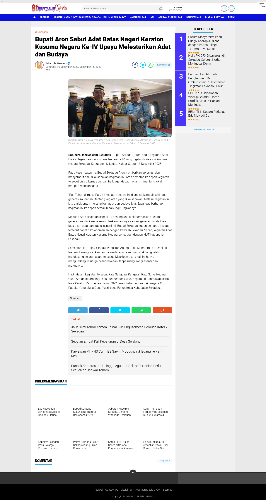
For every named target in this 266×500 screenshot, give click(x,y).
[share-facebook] (135, 65)
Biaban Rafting (214, 17)
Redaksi (98, 489)
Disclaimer (126, 489)
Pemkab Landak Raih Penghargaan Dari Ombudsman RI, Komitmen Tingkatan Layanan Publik (206, 79)
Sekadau (44, 31)
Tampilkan (164, 461)
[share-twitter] (143, 65)
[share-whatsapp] (151, 65)
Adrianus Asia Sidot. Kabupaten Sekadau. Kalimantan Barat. (90, 17)
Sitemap (167, 489)
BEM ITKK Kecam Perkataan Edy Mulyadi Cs (206, 113)
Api (152, 17)
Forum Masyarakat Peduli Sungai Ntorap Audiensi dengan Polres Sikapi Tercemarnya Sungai (205, 42)
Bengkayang (194, 17)
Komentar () (163, 64)
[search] (122, 8)
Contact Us (111, 489)
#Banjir (44, 17)
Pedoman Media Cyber (148, 489)
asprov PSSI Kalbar (170, 17)
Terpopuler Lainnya (203, 129)
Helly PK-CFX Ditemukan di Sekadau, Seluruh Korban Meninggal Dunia (206, 59)
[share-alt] (78, 310)
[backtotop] (133, 473)
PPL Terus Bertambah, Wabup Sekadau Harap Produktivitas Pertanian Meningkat (207, 96)
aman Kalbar (138, 17)
